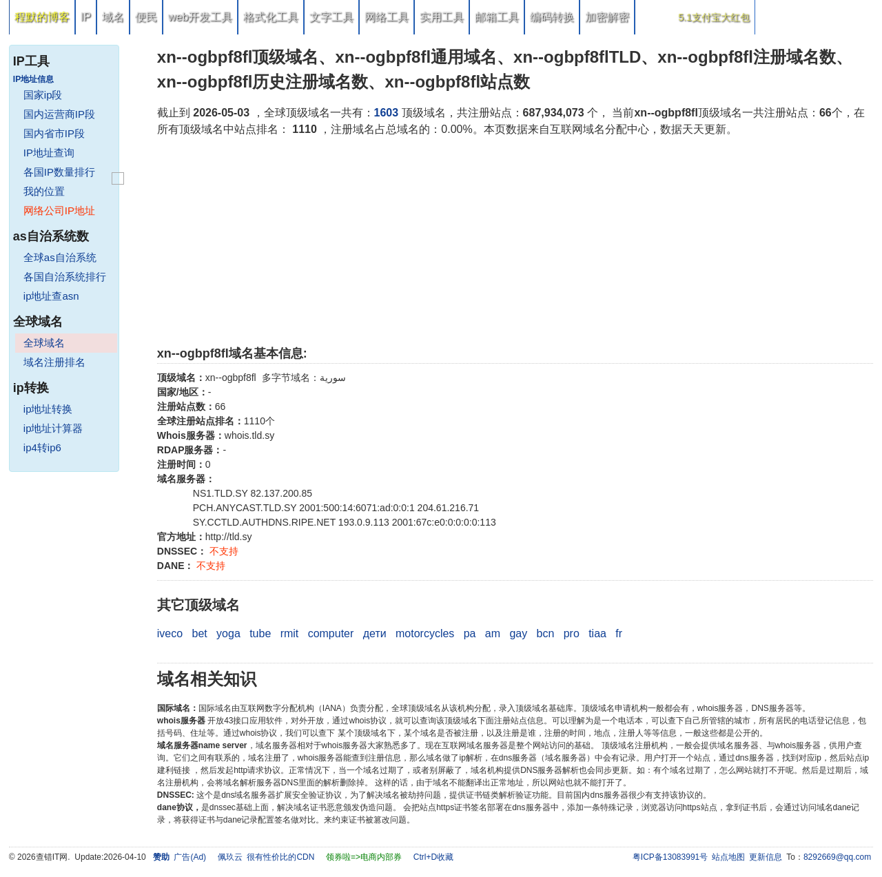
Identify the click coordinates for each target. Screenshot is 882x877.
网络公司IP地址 (59, 210)
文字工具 (331, 17)
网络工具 (387, 17)
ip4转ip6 (42, 447)
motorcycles (425, 633)
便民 (146, 17)
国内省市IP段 (54, 133)
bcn (546, 633)
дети (375, 633)
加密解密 (607, 17)
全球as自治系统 (59, 257)
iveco (170, 633)
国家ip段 (43, 95)
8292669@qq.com (837, 857)
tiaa (597, 633)
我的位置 (44, 191)
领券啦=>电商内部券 (364, 857)
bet (199, 633)
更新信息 (765, 857)
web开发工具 (200, 17)
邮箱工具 (497, 17)
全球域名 (44, 343)
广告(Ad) (190, 857)
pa (470, 633)
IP (86, 17)
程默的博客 (42, 17)
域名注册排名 (54, 362)
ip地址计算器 (53, 428)
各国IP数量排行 (59, 172)
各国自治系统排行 (64, 276)
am (492, 633)
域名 (113, 17)
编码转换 (552, 17)
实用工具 (442, 17)
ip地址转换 (48, 409)
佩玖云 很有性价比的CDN (266, 857)
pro (572, 633)
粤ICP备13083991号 (670, 857)
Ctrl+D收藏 (433, 857)
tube (260, 633)
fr (618, 633)
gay (518, 633)
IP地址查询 (48, 152)
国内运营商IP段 (59, 114)
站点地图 (728, 857)
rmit (289, 633)
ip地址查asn (51, 296)
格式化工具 (270, 17)
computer (331, 633)
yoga (228, 633)
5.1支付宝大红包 (713, 17)
